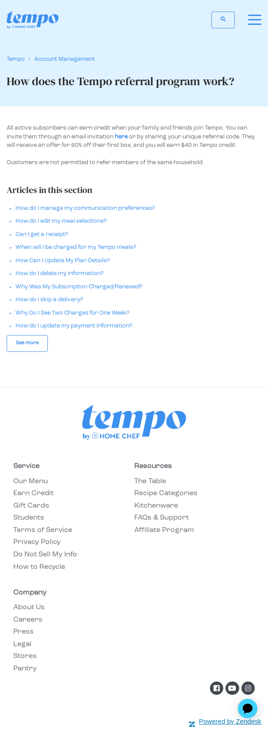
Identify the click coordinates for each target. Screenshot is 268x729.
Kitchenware (156, 505)
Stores (25, 656)
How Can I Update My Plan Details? (63, 261)
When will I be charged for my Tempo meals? (76, 247)
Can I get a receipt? (42, 234)
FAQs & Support (161, 517)
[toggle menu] (254, 20)
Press (23, 631)
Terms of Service (42, 530)
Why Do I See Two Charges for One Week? (73, 313)
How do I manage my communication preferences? (85, 208)
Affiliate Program (164, 530)
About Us (29, 607)
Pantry (25, 668)
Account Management (64, 59)
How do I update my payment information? (74, 326)
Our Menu (30, 481)
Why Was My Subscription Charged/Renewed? (79, 287)
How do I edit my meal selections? (61, 221)
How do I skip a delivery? (49, 300)
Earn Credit (33, 493)
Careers (28, 619)
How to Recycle (39, 567)
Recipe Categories (166, 493)
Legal (22, 644)
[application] (247, 708)
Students (28, 517)
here (121, 137)
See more (27, 343)
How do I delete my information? (60, 273)
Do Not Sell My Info (45, 554)
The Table (150, 481)
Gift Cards (31, 505)
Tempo (16, 59)
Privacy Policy (37, 542)
